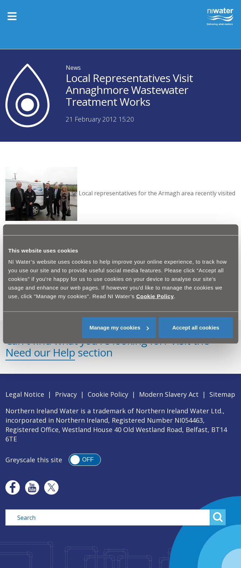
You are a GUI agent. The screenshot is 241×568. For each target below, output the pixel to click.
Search (218, 517)
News (73, 68)
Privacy (66, 394)
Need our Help (40, 352)
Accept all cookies (195, 327)
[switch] (85, 460)
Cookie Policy (108, 394)
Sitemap (222, 394)
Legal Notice (24, 394)
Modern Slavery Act (169, 394)
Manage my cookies (119, 327)
